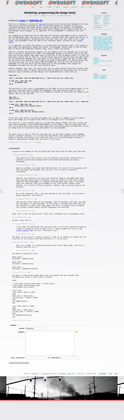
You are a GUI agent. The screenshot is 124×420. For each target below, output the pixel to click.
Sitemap (102, 392)
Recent (49, 7)
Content (35, 392)
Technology (97, 16)
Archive (65, 7)
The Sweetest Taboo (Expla (103, 47)
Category (74, 7)
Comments (103, 87)
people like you (67, 392)
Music (105, 28)
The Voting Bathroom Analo (103, 49)
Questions (97, 19)
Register (103, 89)
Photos (96, 21)
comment (13, 343)
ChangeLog (106, 26)
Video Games (98, 30)
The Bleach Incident (101, 51)
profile (96, 86)
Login (95, 89)
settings (104, 86)
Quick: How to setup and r (103, 42)
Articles (43, 16)
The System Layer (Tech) (102, 45)
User (82, 7)
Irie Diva (17, 240)
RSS (116, 392)
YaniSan (96, 71)
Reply (32, 171)
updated (45, 392)
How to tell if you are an (103, 40)
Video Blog (97, 28)
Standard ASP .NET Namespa (103, 54)
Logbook (106, 19)
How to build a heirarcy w (103, 53)
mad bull (17, 171)
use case (42, 25)
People (96, 87)
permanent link (13, 158)
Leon (16, 234)
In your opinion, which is (103, 69)
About (90, 7)
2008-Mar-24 (35, 21)
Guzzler (96, 66)
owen (22, 21)
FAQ (110, 392)
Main (32, 7)
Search (58, 7)
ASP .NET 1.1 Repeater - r (103, 56)
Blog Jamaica (96, 24)
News (41, 7)
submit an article (65, 16)
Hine (95, 73)
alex (16, 289)
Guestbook (106, 16)
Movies (105, 23)
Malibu (96, 67)
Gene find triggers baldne (103, 44)
